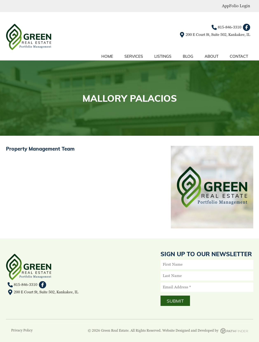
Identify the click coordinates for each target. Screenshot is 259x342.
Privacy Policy (22, 330)
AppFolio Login (236, 6)
